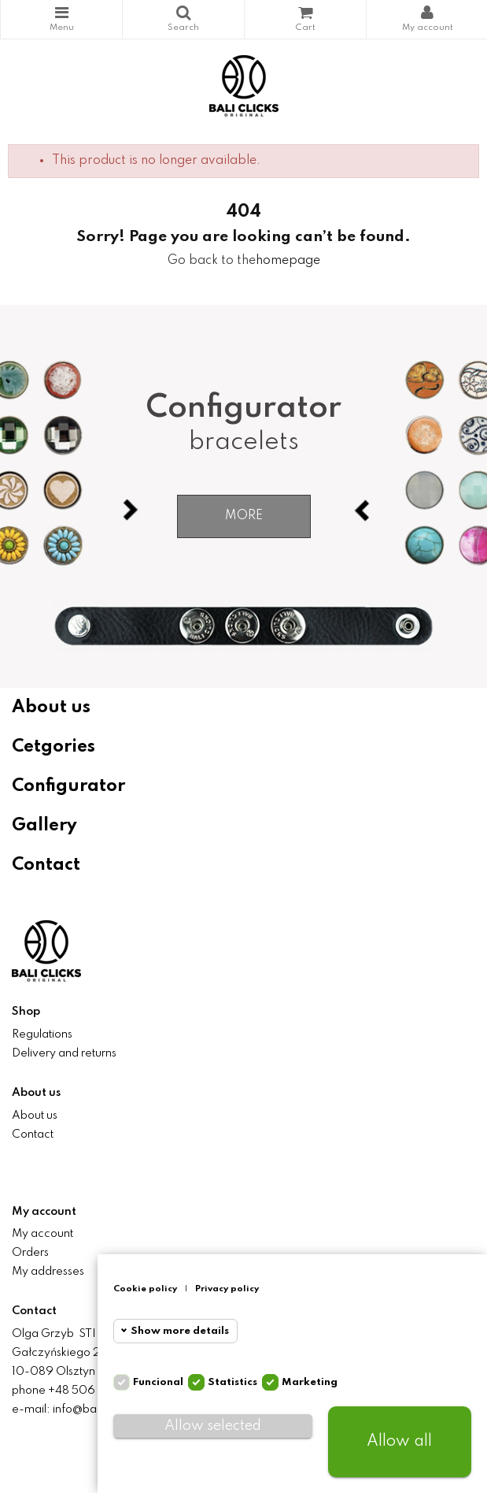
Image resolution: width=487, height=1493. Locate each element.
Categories (61, 12)
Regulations (42, 1034)
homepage (288, 260)
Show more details (180, 1331)
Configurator (68, 786)
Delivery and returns (64, 1053)
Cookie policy (145, 1289)
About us (51, 707)
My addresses (48, 1271)
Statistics (232, 1382)
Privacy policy (227, 1289)
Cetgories (53, 747)
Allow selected (212, 1426)
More (244, 516)
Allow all (399, 1442)
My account (42, 1233)
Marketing (310, 1382)
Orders (30, 1252)
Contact (46, 865)
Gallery (44, 825)
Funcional (158, 1382)
